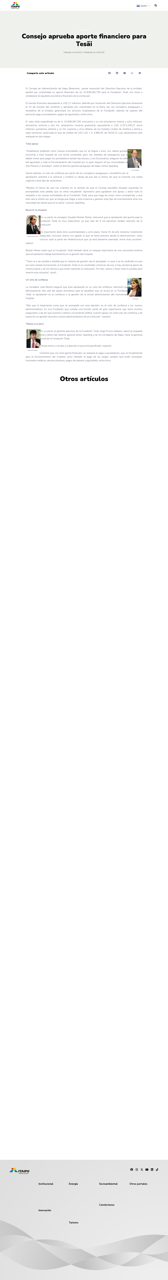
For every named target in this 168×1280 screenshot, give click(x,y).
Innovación (44, 1210)
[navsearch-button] (155, 5)
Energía (73, 1184)
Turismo (73, 1222)
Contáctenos (106, 1205)
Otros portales (138, 1184)
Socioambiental (108, 1184)
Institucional (84, 30)
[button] (109, 73)
